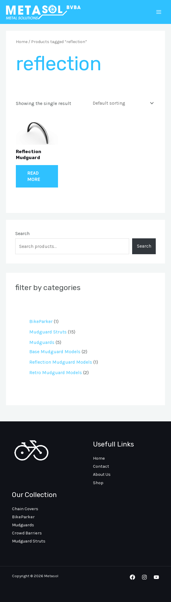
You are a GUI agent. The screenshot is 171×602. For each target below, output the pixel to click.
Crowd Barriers (27, 533)
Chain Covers (25, 508)
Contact (101, 466)
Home (22, 41)
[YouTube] (156, 577)
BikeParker (23, 516)
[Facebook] (132, 577)
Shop (98, 482)
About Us (102, 474)
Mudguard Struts (28, 541)
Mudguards (23, 525)
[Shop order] (122, 103)
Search (22, 233)
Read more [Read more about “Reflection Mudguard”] (33, 176)
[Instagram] (144, 577)
